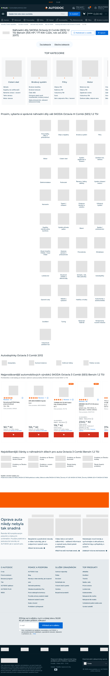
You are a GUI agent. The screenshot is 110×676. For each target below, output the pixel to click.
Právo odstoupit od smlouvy (36, 592)
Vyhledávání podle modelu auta (92, 603)
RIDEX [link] (3, 592)
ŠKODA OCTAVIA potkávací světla (28, 477)
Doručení (58, 578)
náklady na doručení (16, 430)
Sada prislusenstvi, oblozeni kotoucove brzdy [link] (38, 101)
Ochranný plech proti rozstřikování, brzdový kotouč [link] (39, 96)
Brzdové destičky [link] (34, 87)
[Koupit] (13, 434)
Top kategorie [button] (45, 44)
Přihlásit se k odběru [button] (50, 625)
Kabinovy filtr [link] (58, 90)
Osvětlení (85, 575)
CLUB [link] (58, 2)
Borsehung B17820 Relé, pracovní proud (13, 404)
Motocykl (17, 20)
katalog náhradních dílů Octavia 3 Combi (67, 24)
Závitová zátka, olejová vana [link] (89, 98)
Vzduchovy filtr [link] (59, 93)
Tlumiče (85, 578)
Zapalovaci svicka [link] (85, 93)
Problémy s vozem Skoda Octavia (19, 458)
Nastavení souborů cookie (36, 599)
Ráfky (42, 20)
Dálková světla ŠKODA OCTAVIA (50, 477)
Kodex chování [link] (32, 603)
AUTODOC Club (33, 571)
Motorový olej (78, 20)
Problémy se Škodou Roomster (74, 458)
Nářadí (51, 20)
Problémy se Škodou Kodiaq (101, 458)
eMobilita (85, 571)
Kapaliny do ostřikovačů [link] (11, 90)
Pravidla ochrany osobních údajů (38, 596)
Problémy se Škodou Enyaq (47, 458)
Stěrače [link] (5, 87)
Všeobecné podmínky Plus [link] (36, 589)
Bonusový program (7, 578)
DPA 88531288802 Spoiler (38, 402)
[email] (28, 625)
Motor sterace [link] (8, 98)
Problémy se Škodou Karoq (19, 465)
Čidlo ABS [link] (32, 93)
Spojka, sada (86, 582)
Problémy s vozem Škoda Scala (46, 465)
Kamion (6, 20)
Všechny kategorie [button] (61, 44)
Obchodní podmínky (34, 585)
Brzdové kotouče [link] (34, 90)
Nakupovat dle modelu (89, 599)
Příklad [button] (63, 14)
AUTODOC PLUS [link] (6, 589)
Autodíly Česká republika (8, 24)
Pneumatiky (30, 20)
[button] (78, 8)
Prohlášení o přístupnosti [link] (35, 606)
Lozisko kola (86, 589)
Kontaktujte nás (60, 582)
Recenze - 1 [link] (42, 398)
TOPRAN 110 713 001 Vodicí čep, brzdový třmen (64, 404)
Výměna (58, 589)
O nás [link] (2, 571)
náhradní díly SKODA (36, 24)
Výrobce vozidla (23, 24)
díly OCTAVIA (49, 24)
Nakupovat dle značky (89, 596)
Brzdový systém (102, 20)
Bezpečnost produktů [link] (61, 592)
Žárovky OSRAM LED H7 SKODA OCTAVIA (95, 477)
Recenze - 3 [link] (67, 399)
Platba (57, 575)
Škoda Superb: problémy (99, 465)
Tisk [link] (2, 582)
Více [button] (34, 634)
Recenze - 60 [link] (83, 401)
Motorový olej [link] (84, 87)
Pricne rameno (87, 585)
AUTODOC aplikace (7, 585)
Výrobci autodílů (88, 606)
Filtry (89, 20)
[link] (13, 8)
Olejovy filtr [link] (58, 87)
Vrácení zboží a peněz (62, 585)
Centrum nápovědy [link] (61, 571)
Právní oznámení (6, 575)
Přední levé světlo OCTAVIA (9, 477)
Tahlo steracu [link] (7, 95)
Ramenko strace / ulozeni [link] (11, 93)
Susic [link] (56, 95)
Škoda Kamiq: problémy (71, 465)
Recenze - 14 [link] (7, 399)
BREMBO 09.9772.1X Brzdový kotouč (89, 407)
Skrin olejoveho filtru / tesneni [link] (64, 98)
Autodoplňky (63, 20)
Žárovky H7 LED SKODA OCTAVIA (70, 477)
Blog (29, 575)
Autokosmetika (87, 592)
